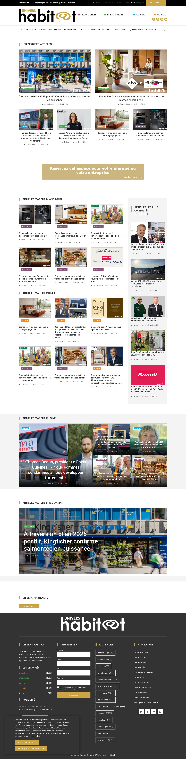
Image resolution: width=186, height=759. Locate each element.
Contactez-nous (141, 692)
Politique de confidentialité (146, 702)
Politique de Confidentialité (31, 749)
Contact (126, 3)
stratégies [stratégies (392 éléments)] (105, 740)
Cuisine (140, 14)
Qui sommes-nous (138, 29)
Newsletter (97, 29)
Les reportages (140, 662)
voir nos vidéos (29, 606)
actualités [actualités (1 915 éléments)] (105, 652)
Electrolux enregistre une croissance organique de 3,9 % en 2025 (70, 236)
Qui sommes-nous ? (142, 687)
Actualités (41, 29)
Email (59, 669)
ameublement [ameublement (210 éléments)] (107, 659)
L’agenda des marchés (143, 672)
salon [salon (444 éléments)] (103, 733)
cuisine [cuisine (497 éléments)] (103, 666)
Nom (59, 659)
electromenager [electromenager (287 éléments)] (107, 686)
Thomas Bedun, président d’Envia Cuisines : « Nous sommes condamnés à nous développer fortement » (35, 137)
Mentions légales (137, 3)
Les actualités (140, 657)
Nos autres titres (117, 29)
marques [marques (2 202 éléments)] (105, 713)
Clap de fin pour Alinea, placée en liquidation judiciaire (106, 328)
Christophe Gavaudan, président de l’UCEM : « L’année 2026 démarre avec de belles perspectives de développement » (106, 379)
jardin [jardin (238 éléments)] (103, 706)
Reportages (54, 29)
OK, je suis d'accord (27, 742)
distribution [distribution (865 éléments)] (105, 672)
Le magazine (26, 29)
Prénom (60, 650)
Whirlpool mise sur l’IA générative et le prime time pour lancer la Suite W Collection (34, 279)
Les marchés (71, 29)
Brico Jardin (115, 14)
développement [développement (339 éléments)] (107, 679)
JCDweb (112, 755)
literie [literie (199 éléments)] (119, 706)
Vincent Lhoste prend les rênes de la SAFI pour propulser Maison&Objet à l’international (147, 247)
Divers (35, 693)
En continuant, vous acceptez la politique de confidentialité (71, 688)
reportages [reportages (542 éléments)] (105, 726)
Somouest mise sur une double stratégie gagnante (112, 134)
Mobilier (162, 14)
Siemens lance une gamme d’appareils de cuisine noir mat (150, 134)
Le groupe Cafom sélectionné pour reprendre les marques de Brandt (105, 279)
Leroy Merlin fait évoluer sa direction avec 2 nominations (144, 319)
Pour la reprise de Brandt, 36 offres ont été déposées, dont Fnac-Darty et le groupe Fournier (147, 389)
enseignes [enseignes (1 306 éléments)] (105, 693)
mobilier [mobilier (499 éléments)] (104, 719)
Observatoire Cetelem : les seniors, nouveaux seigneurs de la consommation (107, 236)
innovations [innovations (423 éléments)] (105, 699)
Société (60, 678)
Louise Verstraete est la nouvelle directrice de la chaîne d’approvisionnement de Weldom (74, 136)
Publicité (118, 3)
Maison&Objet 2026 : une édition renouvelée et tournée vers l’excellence (146, 284)
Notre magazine (141, 652)
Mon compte (108, 3)
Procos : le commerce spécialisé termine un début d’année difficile (70, 277)
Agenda (85, 29)
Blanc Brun (88, 14)
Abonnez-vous (156, 3)
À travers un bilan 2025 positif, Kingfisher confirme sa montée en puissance (61, 541)
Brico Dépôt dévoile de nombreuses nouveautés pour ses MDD (147, 353)
